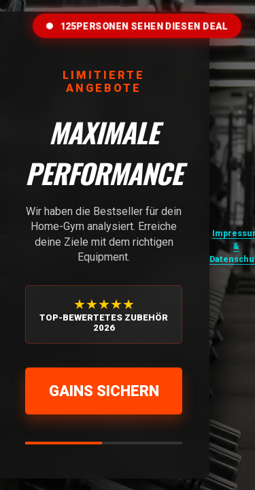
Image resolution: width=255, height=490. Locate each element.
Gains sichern (104, 390)
